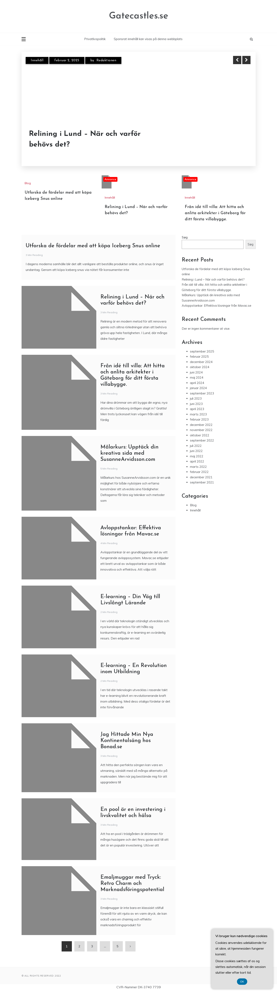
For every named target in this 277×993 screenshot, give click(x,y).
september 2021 (202, 482)
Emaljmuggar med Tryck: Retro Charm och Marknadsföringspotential (132, 883)
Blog (28, 183)
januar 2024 (198, 388)
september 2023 (202, 393)
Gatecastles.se (138, 16)
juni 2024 (196, 372)
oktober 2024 (199, 367)
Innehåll (37, 60)
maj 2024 (196, 377)
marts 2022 (198, 467)
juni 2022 (196, 451)
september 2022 (202, 440)
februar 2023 (199, 419)
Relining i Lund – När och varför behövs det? (85, 140)
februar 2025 (199, 356)
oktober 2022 (199, 435)
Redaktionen (106, 60)
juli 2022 (196, 446)
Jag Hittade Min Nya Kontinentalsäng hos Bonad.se (126, 741)
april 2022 (197, 461)
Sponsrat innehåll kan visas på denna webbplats (148, 39)
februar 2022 (199, 472)
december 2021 (201, 477)
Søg (185, 237)
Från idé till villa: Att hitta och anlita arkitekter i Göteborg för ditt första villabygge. (215, 213)
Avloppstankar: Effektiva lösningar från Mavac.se (216, 305)
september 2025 (202, 351)
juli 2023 (196, 398)
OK (242, 981)
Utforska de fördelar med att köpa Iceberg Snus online (93, 246)
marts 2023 (198, 414)
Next (246, 60)
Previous (237, 60)
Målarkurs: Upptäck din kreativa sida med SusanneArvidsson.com (129, 453)
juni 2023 (196, 404)
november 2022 (201, 430)
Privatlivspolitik (95, 39)
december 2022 (201, 425)
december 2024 (201, 362)
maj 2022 (196, 456)
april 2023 (197, 409)
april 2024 (197, 383)
